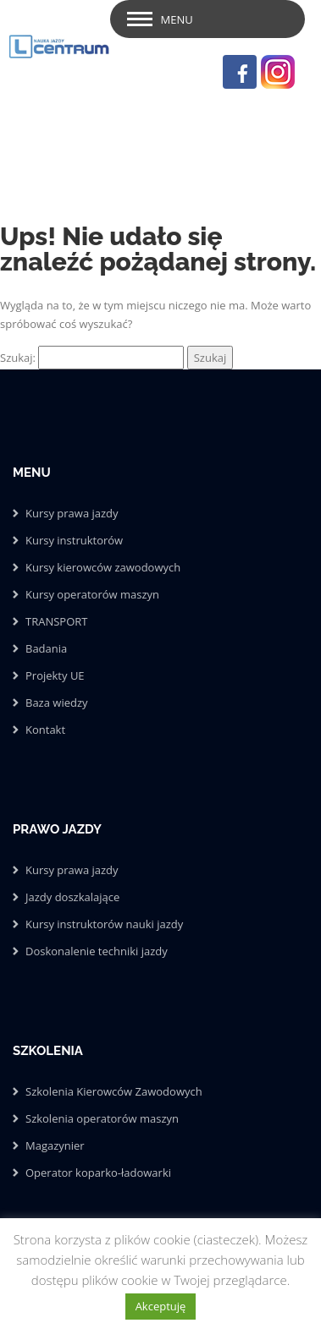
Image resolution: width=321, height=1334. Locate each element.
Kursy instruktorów (74, 540)
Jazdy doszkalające (72, 897)
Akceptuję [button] (161, 1306)
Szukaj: (18, 357)
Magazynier (55, 1145)
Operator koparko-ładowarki (98, 1172)
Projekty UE (55, 675)
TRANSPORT (56, 621)
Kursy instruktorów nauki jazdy (104, 924)
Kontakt (45, 729)
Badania (46, 648)
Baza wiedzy (56, 702)
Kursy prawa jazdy (72, 513)
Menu (177, 19)
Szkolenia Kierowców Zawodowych (113, 1091)
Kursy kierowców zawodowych (102, 567)
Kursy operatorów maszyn (92, 594)
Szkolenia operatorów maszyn (102, 1118)
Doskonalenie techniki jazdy (96, 951)
